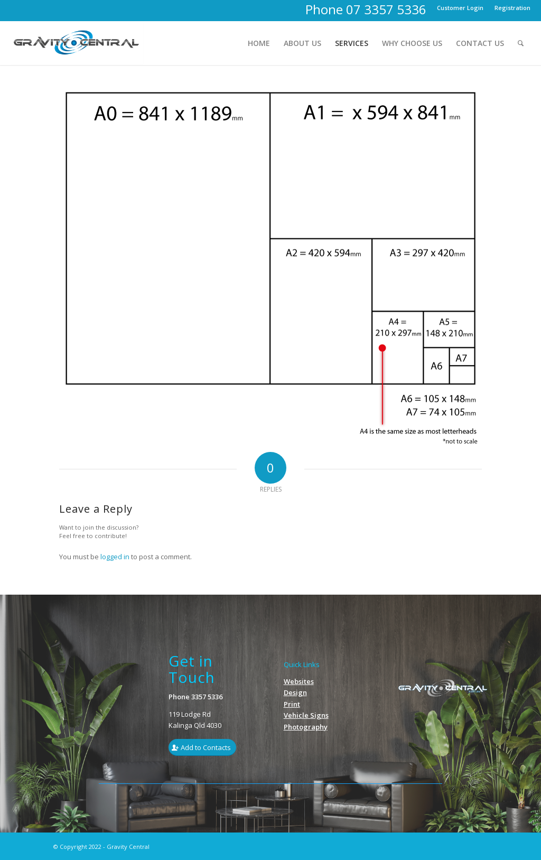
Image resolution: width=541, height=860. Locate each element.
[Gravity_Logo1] (77, 43)
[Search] (520, 43)
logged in (114, 556)
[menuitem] (460, 8)
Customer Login (460, 8)
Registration (512, 8)
